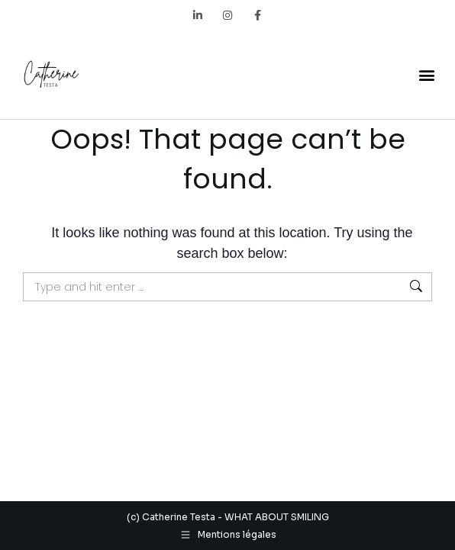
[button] (427, 74)
